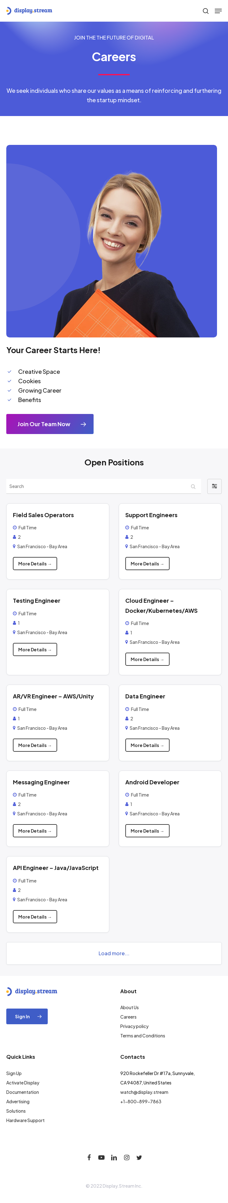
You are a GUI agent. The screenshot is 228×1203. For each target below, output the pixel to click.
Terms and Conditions (142, 1035)
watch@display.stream (144, 1092)
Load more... (114, 953)
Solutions (16, 1111)
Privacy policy (134, 1026)
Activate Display (22, 1082)
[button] (214, 486)
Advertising (18, 1101)
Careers (128, 1017)
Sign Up (14, 1073)
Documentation (22, 1092)
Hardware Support (25, 1120)
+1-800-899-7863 (140, 1101)
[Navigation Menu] (218, 11)
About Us (129, 1007)
